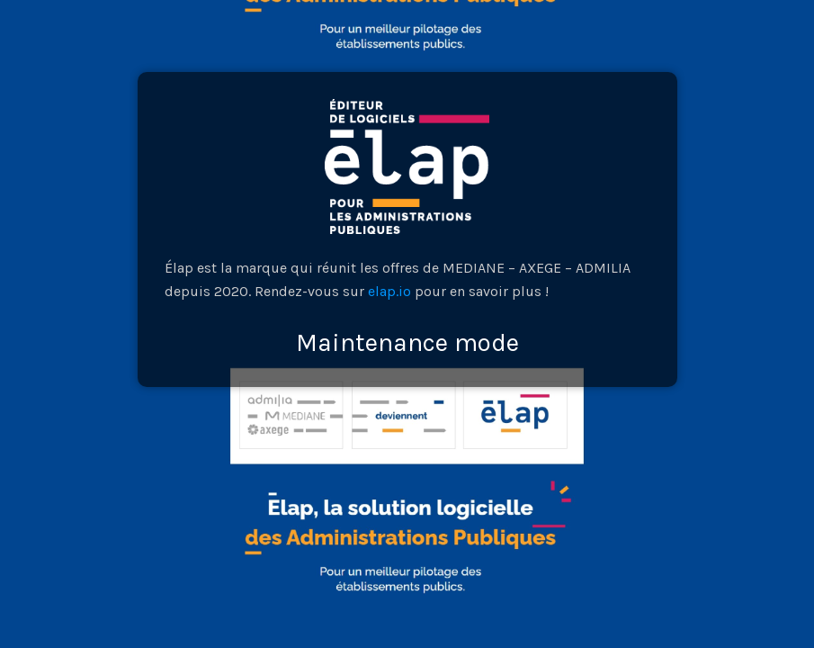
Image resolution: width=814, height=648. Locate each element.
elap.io (389, 291)
